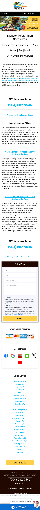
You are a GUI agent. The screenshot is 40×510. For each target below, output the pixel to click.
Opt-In (8, 305)
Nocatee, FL (20, 432)
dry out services (31, 80)
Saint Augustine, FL (20, 444)
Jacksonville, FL (20, 415)
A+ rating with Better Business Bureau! (20, 115)
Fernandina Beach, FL (20, 395)
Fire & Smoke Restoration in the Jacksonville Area (20, 197)
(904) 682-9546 (30, 13)
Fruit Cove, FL (20, 404)
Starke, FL (20, 449)
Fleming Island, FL (20, 398)
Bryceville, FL (20, 387)
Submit (20, 318)
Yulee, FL (20, 452)
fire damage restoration (9, 80)
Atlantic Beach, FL (20, 381)
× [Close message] (31, 500)
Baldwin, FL (20, 384)
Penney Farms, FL (20, 438)
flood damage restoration (29, 78)
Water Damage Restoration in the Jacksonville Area (20, 153)
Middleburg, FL (20, 427)
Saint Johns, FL (20, 446)
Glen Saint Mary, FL (19, 407)
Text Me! (8, 297)
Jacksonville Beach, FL (20, 418)
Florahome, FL (20, 401)
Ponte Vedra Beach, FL (20, 441)
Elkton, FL (20, 393)
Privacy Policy (8, 314)
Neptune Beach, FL (20, 429)
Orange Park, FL (20, 435)
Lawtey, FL (20, 421)
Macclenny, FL (20, 424)
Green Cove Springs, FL (20, 410)
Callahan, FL (20, 390)
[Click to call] (20, 507)
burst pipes (22, 80)
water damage (13, 78)
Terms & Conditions (18, 314)
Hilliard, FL (20, 412)
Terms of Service (35, 495)
